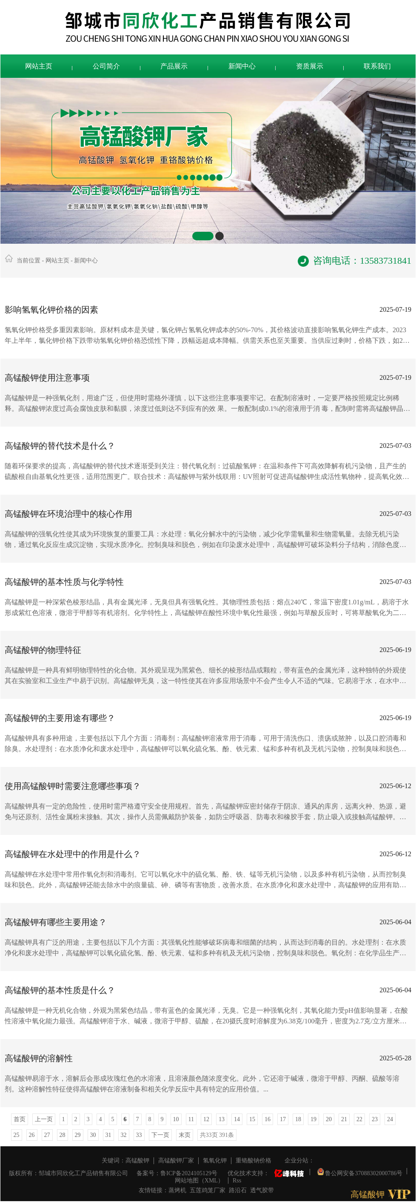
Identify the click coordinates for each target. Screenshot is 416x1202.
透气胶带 (262, 1190)
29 (78, 1135)
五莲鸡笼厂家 (207, 1190)
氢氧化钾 (215, 1160)
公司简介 (106, 66)
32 (124, 1135)
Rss (237, 1180)
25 (17, 1135)
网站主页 (38, 66)
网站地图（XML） (199, 1180)
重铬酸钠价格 (253, 1160)
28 (63, 1135)
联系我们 (377, 66)
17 (283, 1119)
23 (375, 1119)
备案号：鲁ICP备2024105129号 (177, 1173)
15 (252, 1119)
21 (344, 1119)
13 (222, 1119)
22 (359, 1119)
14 (237, 1119)
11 (191, 1119)
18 (298, 1119)
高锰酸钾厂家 (176, 1160)
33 (139, 1135)
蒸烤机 (177, 1190)
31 (108, 1135)
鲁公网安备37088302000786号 (360, 1171)
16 (268, 1119)
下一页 (160, 1135)
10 (176, 1119)
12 (206, 1119)
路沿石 (238, 1190)
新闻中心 (242, 66)
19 (313, 1119)
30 (93, 1135)
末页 (185, 1135)
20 (329, 1119)
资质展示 (309, 66)
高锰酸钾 (137, 1160)
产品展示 (174, 66)
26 (32, 1135)
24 (390, 1119)
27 (47, 1135)
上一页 (44, 1119)
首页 (20, 1119)
